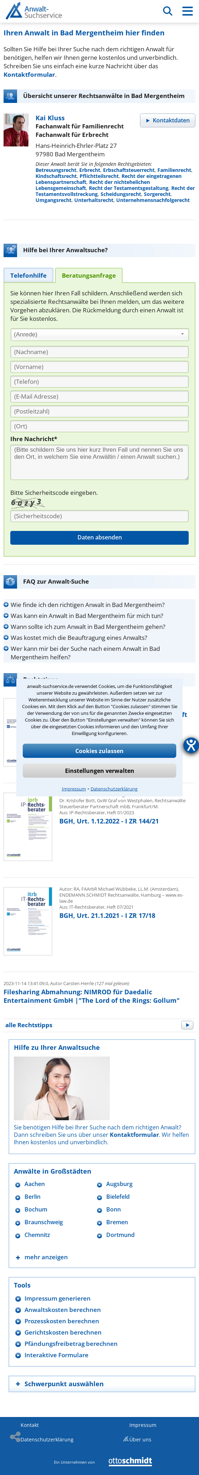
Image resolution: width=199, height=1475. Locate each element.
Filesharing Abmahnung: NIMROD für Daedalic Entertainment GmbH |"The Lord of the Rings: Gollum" (92, 996)
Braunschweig (44, 1222)
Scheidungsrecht (121, 194)
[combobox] (100, 334)
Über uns (140, 1439)
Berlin (33, 1197)
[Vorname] (99, 367)
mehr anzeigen (46, 1257)
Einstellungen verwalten (99, 771)
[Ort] (99, 426)
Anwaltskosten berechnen (63, 1310)
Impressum (74, 789)
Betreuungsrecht (56, 170)
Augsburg (119, 1184)
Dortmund (120, 1235)
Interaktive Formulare (56, 1355)
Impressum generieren (58, 1298)
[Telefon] (99, 382)
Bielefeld (118, 1197)
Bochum (36, 1209)
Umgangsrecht (53, 200)
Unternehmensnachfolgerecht (153, 200)
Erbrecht (89, 170)
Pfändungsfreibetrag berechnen (71, 1344)
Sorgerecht (157, 194)
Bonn (113, 1209)
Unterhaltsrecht (93, 200)
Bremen (117, 1222)
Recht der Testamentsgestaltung (128, 188)
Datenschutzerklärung (114, 789)
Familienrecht (174, 170)
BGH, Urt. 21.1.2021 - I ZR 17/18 (107, 915)
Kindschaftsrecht (56, 176)
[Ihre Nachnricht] (99, 462)
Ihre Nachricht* (33, 439)
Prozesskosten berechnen (62, 1321)
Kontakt (30, 1425)
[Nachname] (99, 352)
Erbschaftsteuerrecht (129, 170)
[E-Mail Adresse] (99, 397)
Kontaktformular (29, 74)
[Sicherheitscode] (99, 516)
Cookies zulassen (99, 751)
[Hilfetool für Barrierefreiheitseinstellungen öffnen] (191, 745)
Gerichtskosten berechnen (63, 1332)
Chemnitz (37, 1235)
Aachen (35, 1184)
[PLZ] (99, 411)
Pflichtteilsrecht (99, 176)
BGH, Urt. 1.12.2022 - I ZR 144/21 (109, 821)
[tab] (28, 275)
